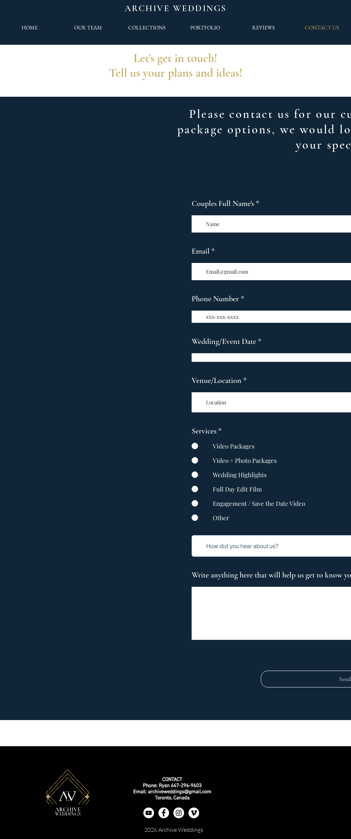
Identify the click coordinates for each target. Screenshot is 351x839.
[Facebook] (163, 812)
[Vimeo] (193, 812)
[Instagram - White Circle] (178, 812)
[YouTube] (148, 812)
